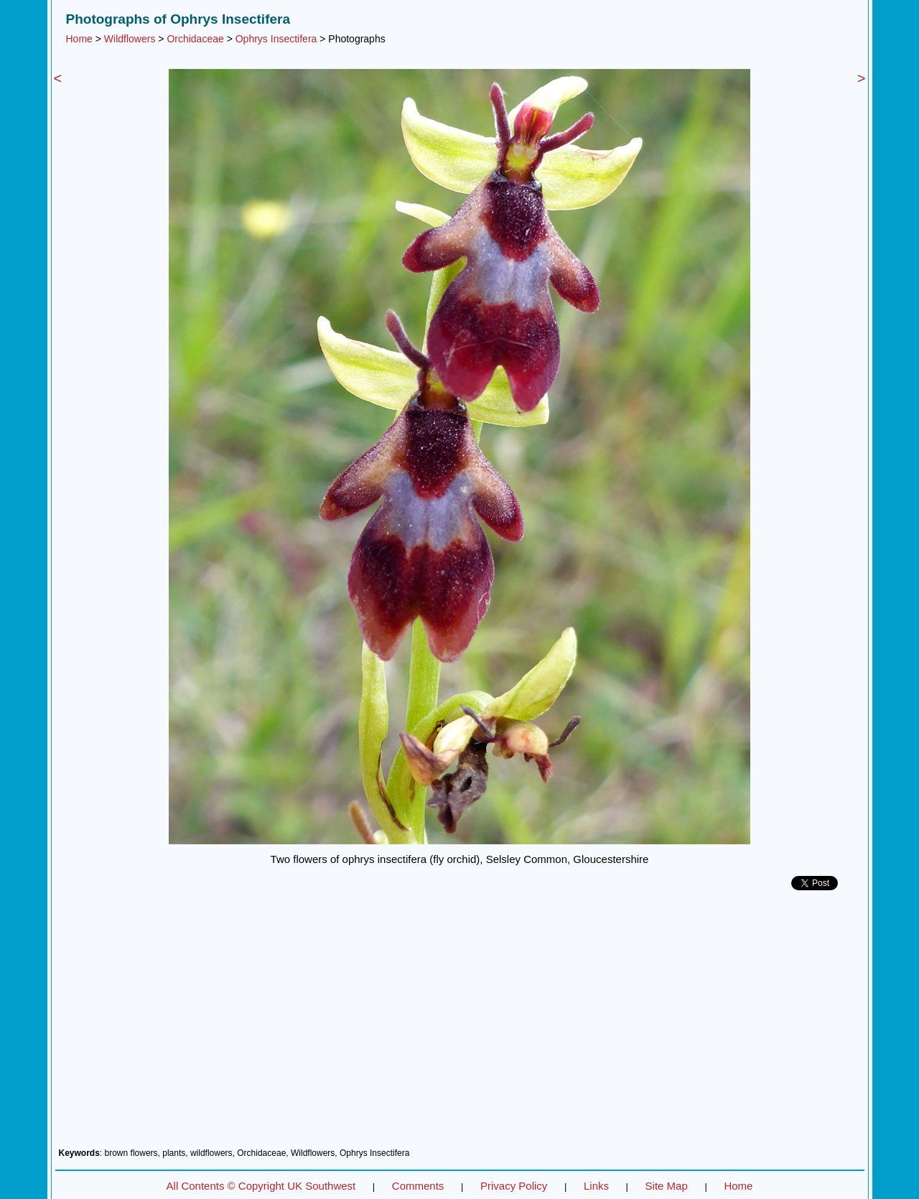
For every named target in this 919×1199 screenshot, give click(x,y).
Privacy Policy (513, 1186)
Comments (418, 1186)
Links (596, 1186)
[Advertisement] (460, 1024)
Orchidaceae (195, 39)
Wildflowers (130, 39)
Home (79, 39)
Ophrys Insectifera (276, 39)
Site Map (666, 1186)
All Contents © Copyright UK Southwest (261, 1186)
